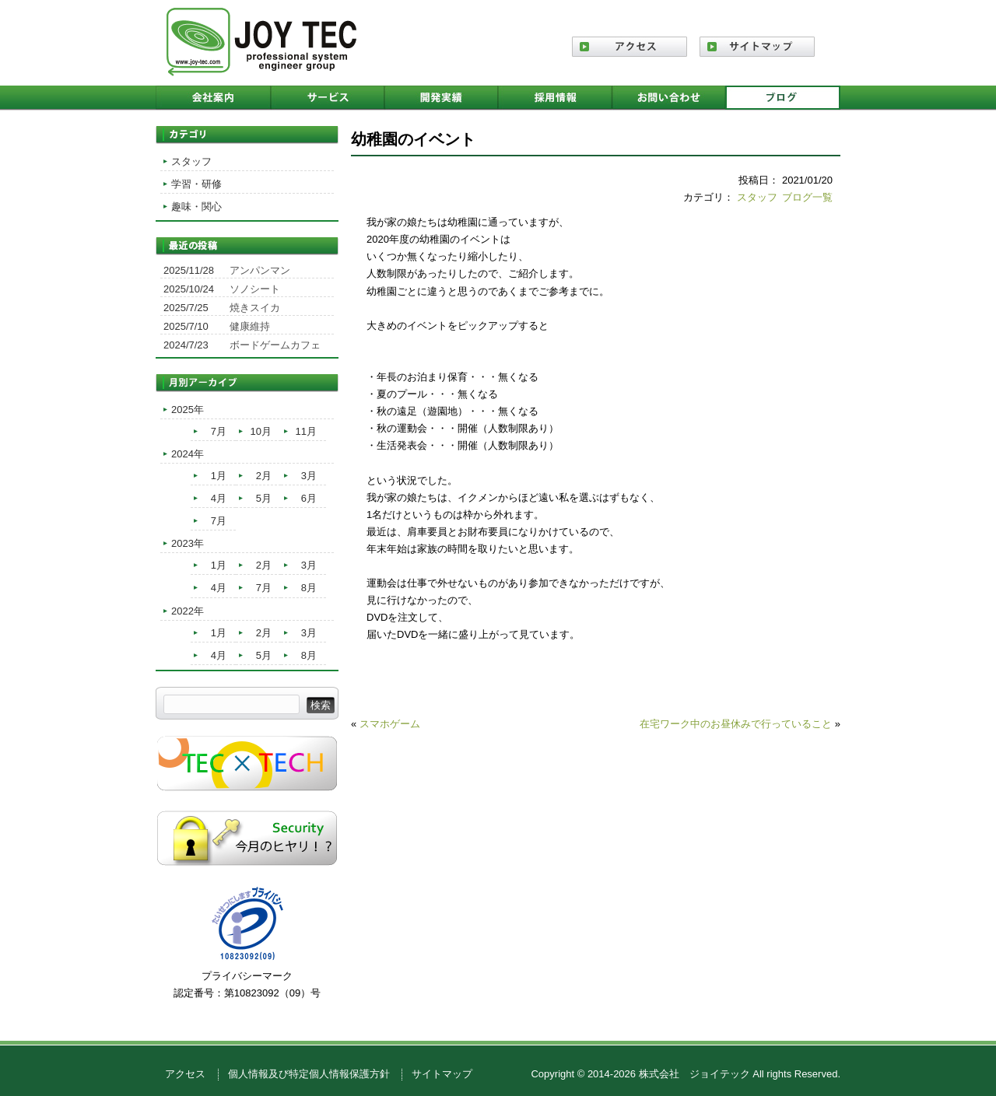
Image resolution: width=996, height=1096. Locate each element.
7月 (218, 431)
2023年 (187, 543)
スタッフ (757, 197)
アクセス (185, 1074)
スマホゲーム (389, 724)
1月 (218, 475)
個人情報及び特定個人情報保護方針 (309, 1074)
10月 (261, 431)
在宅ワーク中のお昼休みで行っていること (736, 724)
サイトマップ (442, 1074)
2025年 (187, 409)
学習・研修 (196, 184)
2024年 (187, 454)
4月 (218, 498)
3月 (309, 475)
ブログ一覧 (807, 197)
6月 (309, 498)
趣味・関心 (196, 206)
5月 (264, 498)
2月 (264, 475)
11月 (306, 431)
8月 (309, 588)
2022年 (187, 611)
